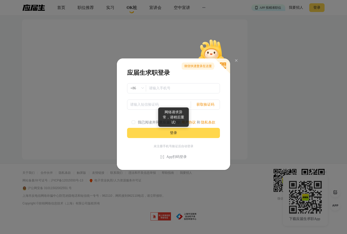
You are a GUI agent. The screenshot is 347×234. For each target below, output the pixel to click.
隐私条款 (208, 122)
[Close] (236, 60)
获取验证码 (205, 104)
